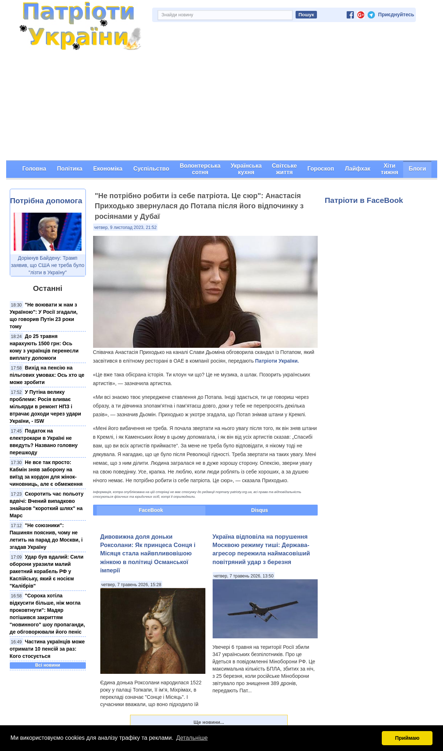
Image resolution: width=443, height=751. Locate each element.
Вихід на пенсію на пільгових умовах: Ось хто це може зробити (47, 375)
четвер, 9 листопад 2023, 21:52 (125, 227)
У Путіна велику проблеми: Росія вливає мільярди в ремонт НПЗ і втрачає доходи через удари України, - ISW (45, 406)
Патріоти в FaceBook (364, 200)
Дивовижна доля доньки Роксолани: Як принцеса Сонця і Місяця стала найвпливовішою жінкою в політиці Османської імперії (148, 553)
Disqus (259, 510)
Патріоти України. (277, 361)
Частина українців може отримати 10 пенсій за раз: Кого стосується (47, 649)
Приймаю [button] (407, 738)
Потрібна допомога (46, 200)
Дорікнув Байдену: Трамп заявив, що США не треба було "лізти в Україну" (47, 265)
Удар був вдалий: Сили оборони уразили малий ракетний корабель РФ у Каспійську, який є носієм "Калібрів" (47, 571)
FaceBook (151, 510)
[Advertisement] (221, 106)
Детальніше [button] (192, 738)
